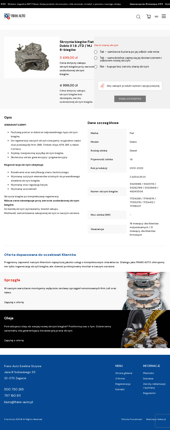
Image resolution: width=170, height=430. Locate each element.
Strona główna (123, 373)
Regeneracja (122, 384)
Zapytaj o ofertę (14, 302)
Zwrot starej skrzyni (106, 45)
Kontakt (120, 389)
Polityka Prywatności (131, 419)
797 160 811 (12, 396)
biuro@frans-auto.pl (18, 402)
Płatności (148, 373)
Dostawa (148, 378)
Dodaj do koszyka (130, 98)
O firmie (120, 378)
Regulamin (149, 393)
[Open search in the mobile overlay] (139, 17)
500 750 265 (14, 389)
